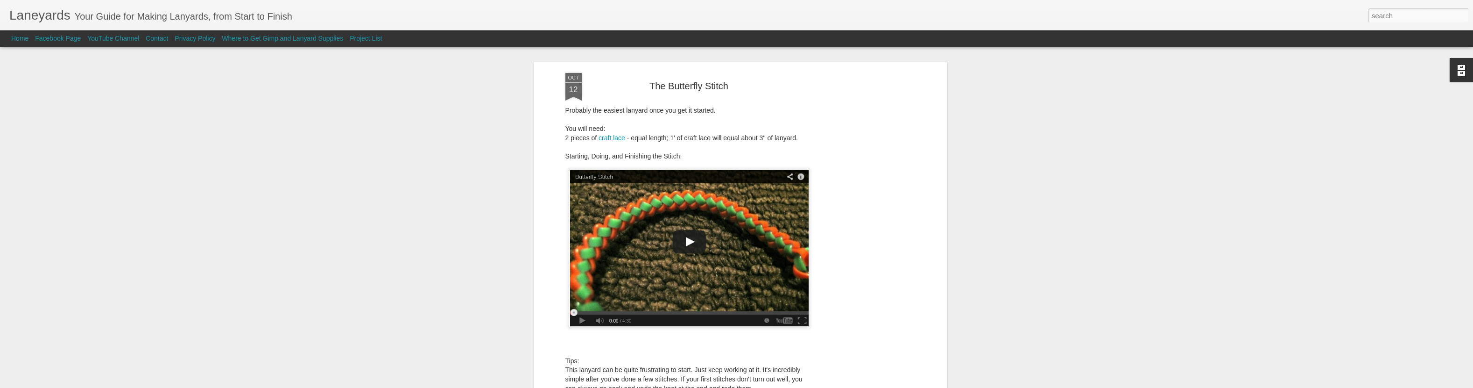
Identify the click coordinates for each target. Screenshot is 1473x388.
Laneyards (732, 334)
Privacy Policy (195, 38)
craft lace (612, 71)
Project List (366, 38)
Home (19, 38)
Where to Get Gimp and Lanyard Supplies (282, 38)
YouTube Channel (113, 38)
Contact (157, 38)
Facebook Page (58, 38)
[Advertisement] (864, 153)
